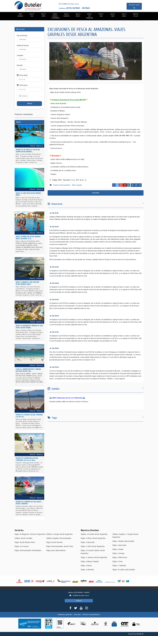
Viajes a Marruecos (119, 557)
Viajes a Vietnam (87, 569)
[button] (56, 61)
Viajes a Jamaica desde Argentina (94, 557)
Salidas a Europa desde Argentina (59, 534)
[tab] (29, 122)
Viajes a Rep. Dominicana (89, 16)
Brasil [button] (18, 122)
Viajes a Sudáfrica (66, 15)
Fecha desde (22, 75)
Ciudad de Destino (23, 45)
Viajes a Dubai (117, 549)
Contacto (79, 601)
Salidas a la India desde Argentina (94, 534)
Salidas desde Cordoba (23, 538)
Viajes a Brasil (124, 15)
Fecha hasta (22, 85)
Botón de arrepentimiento (91, 615)
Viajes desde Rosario (54, 542)
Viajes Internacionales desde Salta (59, 546)
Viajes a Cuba (101, 15)
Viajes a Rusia (86, 565)
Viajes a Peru (117, 561)
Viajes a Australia (87, 542)
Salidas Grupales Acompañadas (55, 16)
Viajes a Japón (43, 15)
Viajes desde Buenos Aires (25, 542)
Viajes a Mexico (78, 15)
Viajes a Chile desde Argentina (93, 546)
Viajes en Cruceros (22, 546)
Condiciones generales (65, 615)
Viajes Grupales (20, 15)
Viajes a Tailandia (119, 565)
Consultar (95, 193)
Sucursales (77, 615)
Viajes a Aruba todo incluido (123, 541)
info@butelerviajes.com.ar (69, 4)
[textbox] (30, 39)
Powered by (136, 634)
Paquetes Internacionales (61, 185)
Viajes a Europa (118, 553)
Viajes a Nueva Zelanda (90, 561)
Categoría (20, 55)
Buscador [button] (20, 29)
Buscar (29, 103)
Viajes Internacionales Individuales (28, 550)
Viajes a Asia (32, 15)
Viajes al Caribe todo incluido (123, 569)
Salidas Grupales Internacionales (58, 538)
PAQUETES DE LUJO (135, 15)
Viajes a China (112, 15)
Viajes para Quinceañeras (56, 550)
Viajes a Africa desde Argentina (93, 538)
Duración (20, 65)
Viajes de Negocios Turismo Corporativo (30, 534)
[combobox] (29, 39)
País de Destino (22, 36)
